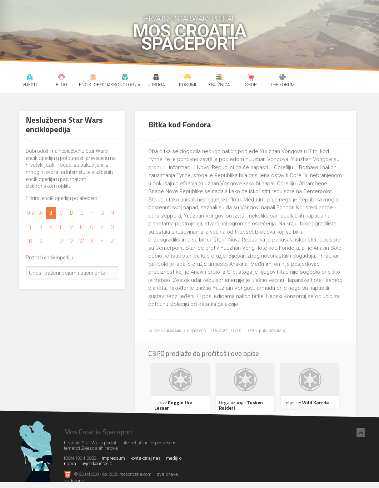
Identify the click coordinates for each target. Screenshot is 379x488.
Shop (251, 78)
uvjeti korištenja (97, 463)
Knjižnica (219, 78)
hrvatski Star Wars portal (189, 18)
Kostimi (188, 78)
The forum (282, 78)
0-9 (30, 213)
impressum (113, 458)
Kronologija (124, 78)
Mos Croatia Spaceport (189, 37)
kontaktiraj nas (145, 458)
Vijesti (30, 78)
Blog (62, 78)
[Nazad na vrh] (360, 432)
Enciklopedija (93, 78)
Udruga (156, 78)
